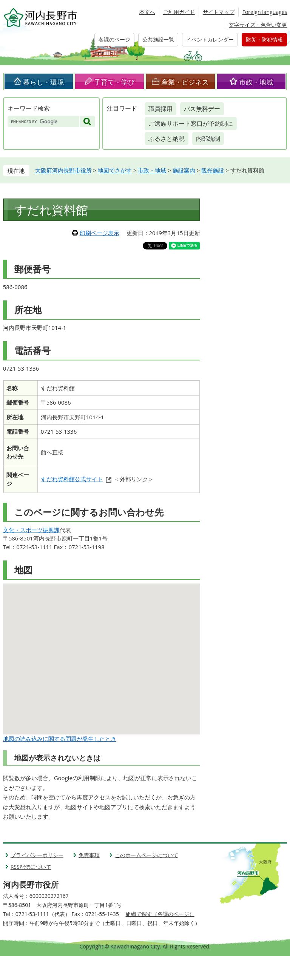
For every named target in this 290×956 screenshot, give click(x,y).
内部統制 (208, 138)
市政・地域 (256, 81)
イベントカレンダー (210, 39)
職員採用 (160, 109)
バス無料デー (202, 109)
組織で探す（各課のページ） (160, 914)
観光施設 (212, 170)
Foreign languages (264, 11)
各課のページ (114, 39)
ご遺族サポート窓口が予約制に (190, 123)
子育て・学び (114, 81)
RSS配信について (31, 866)
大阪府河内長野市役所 (63, 170)
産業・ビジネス (185, 81)
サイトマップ (218, 11)
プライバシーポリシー (37, 855)
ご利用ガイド (179, 11)
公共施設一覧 (158, 39)
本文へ (147, 11)
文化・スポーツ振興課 (31, 530)
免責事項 (89, 855)
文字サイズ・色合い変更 (258, 24)
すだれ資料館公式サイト (72, 479)
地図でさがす (115, 170)
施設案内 (184, 170)
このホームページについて (146, 855)
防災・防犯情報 (264, 39)
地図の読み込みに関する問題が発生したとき (59, 738)
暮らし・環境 (43, 81)
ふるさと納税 (166, 138)
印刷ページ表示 (99, 233)
